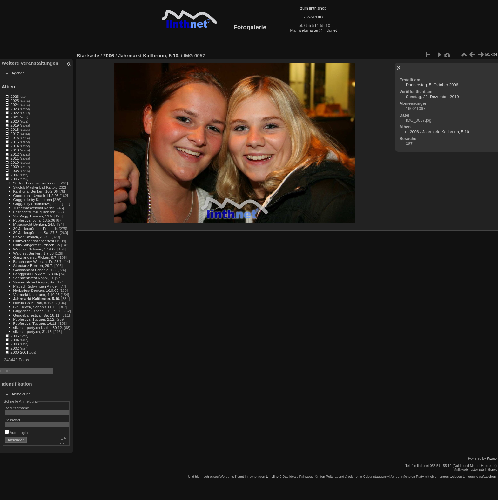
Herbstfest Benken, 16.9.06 (35, 290)
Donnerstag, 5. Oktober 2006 (432, 85)
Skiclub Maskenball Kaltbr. (35, 187)
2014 (14, 146)
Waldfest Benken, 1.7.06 (33, 253)
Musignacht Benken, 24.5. (34, 224)
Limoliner (272, 476)
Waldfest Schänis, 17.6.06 (34, 249)
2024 (14, 105)
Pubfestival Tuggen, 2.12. (34, 319)
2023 (14, 109)
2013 (14, 150)
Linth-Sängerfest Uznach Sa (36, 245)
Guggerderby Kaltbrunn (32, 199)
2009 (14, 166)
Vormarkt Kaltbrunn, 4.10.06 (36, 294)
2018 (14, 129)
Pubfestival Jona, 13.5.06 (34, 220)
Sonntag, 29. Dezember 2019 (432, 96)
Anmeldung (21, 394)
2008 (14, 171)
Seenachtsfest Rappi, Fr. (33, 278)
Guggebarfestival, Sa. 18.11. (36, 315)
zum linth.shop (313, 8)
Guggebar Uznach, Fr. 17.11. (37, 311)
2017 (14, 133)
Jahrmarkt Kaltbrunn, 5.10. (36, 299)
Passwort (12, 420)
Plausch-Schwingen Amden (35, 286)
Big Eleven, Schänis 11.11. (35, 307)
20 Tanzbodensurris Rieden (35, 183)
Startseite (88, 55)
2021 (14, 117)
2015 (14, 142)
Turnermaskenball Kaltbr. (33, 208)
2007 (14, 175)
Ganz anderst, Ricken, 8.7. (35, 257)
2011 (14, 158)
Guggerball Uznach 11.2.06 (35, 195)
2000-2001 (19, 352)
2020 (14, 121)
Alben (8, 86)
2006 (14, 179)
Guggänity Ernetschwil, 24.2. (37, 204)
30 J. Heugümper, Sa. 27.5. (35, 232)
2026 (14, 96)
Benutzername (17, 408)
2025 (14, 100)
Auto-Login (16, 432)
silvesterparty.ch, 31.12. (32, 332)
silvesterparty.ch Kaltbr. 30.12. (38, 327)
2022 (14, 113)
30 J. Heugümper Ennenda (35, 228)
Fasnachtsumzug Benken (34, 212)
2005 (14, 336)
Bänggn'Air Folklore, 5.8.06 (35, 274)
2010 (14, 162)
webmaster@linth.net (318, 30)
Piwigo (492, 458)
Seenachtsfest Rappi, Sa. (34, 282)
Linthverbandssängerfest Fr (35, 241)
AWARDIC (313, 17)
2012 (14, 154)
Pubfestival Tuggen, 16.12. (35, 323)
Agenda (18, 73)
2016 (14, 138)
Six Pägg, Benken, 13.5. (33, 216)
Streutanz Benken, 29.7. (33, 265)
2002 (14, 348)
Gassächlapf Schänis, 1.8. (35, 270)
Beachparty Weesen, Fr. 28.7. (37, 261)
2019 (14, 125)
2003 (14, 344)
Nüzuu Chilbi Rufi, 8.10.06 (35, 303)
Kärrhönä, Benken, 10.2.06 (35, 191)
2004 (14, 340)
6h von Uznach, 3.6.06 (31, 237)
